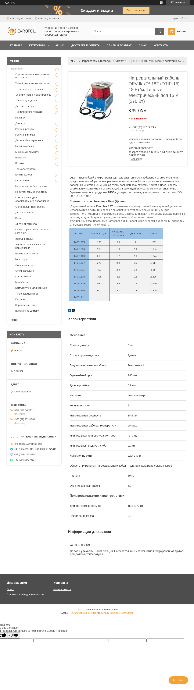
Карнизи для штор (26, 305)
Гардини (20, 299)
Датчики (20, 123)
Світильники (22, 180)
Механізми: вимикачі (27, 151)
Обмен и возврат (119, 45)
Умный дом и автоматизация (32, 83)
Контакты (161, 45)
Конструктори (23, 276)
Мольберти (22, 282)
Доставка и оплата (85, 45)
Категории (37, 45)
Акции (59, 45)
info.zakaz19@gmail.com (28, 443)
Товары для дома (26, 100)
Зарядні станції (24, 238)
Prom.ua (113, 609)
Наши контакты (62, 589)
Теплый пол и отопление (29, 89)
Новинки (20, 117)
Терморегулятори (25, 169)
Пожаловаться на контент (84, 613)
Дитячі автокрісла (26, 223)
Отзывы (16, 55)
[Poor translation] (14, 635)
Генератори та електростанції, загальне (33, 231)
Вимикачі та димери (27, 310)
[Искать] (159, 31)
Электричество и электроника (33, 94)
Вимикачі (20, 157)
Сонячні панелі (24, 265)
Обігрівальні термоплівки (30, 206)
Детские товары (24, 106)
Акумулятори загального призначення (30, 246)
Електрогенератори (26, 253)
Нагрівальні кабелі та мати (31, 186)
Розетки (19, 163)
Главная (16, 45)
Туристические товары (28, 111)
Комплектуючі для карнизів (31, 287)
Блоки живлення (24, 146)
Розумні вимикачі (25, 134)
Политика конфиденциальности (25, 594)
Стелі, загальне (24, 270)
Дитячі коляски (24, 212)
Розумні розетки (24, 129)
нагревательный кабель (123, 220)
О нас (142, 45)
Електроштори (24, 174)
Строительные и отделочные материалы (32, 76)
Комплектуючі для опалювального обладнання (32, 199)
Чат (178, 680)
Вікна (18, 218)
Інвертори (21, 259)
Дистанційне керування (29, 140)
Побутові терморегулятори (31, 191)
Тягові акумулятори (26, 293)
